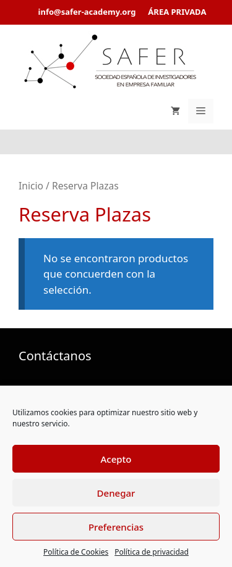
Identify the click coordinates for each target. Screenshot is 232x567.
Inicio (31, 185)
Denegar (116, 493)
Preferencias (116, 527)
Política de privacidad (151, 552)
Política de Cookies (75, 552)
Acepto (115, 459)
